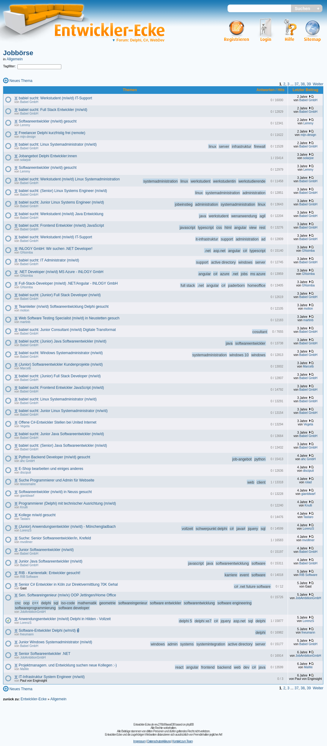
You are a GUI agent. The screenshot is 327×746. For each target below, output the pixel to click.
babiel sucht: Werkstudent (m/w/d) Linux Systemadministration (69, 179)
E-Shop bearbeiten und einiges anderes (51, 469)
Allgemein (15, 59)
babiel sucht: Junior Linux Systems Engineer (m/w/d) (61, 202)
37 (296, 84)
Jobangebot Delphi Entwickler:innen (48, 156)
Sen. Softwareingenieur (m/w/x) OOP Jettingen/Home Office (67, 595)
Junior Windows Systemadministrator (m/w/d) (55, 642)
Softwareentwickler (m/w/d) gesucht (47, 121)
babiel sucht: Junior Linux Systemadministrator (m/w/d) (63, 411)
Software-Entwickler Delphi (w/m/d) (47, 630)
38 (302, 84)
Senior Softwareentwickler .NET (44, 654)
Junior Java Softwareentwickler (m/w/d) (50, 561)
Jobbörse (18, 53)
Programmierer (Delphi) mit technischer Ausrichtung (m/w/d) (67, 503)
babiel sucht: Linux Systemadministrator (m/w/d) (57, 144)
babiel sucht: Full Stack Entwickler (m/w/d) (53, 110)
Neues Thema (20, 81)
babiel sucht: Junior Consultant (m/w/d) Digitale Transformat (67, 330)
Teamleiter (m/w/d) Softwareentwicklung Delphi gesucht (64, 306)
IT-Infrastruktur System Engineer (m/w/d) (51, 677)
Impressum (139, 741)
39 (309, 84)
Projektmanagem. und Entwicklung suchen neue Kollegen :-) (68, 665)
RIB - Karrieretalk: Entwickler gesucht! (49, 573)
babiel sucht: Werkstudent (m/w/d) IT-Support (55, 98)
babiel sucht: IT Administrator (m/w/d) (49, 260)
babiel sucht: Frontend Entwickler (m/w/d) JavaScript (61, 225)
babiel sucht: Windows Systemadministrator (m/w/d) (60, 353)
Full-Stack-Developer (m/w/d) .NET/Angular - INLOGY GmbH (68, 283)
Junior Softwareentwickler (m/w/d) (46, 550)
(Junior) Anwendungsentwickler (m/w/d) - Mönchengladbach (67, 526)
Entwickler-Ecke (33, 699)
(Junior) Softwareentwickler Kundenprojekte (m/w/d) (60, 364)
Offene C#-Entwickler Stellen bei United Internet (57, 422)
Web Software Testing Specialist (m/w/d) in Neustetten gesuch (69, 318)
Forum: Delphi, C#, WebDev (138, 40)
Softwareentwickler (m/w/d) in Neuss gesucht (55, 492)
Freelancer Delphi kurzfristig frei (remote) (52, 133)
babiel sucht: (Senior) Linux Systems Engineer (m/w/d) (63, 191)
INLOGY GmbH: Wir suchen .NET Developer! (55, 249)
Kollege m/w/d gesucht (37, 515)
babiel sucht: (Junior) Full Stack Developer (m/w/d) (60, 295)
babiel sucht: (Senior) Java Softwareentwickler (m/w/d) (63, 445)
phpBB (190, 724)
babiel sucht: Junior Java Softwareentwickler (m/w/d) (61, 434)
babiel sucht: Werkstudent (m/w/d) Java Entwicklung (61, 214)
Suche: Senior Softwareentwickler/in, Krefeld (55, 538)
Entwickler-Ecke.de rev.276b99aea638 (153, 724)
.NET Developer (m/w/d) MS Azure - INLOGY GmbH (61, 272)
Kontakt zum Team (182, 741)
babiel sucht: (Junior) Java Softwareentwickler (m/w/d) (62, 341)
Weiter (318, 84)
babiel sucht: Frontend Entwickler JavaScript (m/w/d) (61, 387)
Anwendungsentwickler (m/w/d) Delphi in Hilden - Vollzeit (65, 619)
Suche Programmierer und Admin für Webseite (56, 480)
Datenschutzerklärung (159, 741)
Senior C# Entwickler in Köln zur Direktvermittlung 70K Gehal (68, 584)
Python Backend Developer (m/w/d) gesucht (54, 457)
